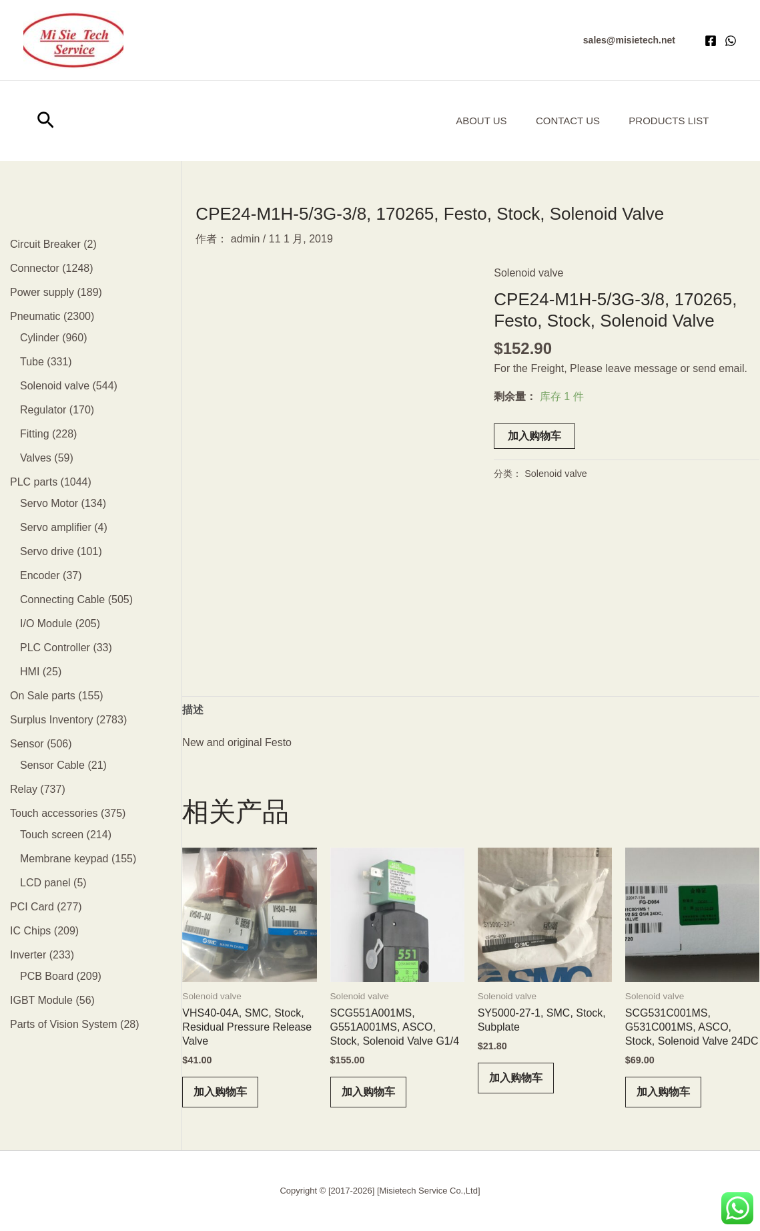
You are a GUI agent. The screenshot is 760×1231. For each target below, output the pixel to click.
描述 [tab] (193, 709)
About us (469, 120)
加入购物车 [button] (220, 1091)
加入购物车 (534, 436)
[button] (629, 40)
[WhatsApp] (731, 41)
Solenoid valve (528, 273)
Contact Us (561, 120)
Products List (667, 120)
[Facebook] (711, 41)
